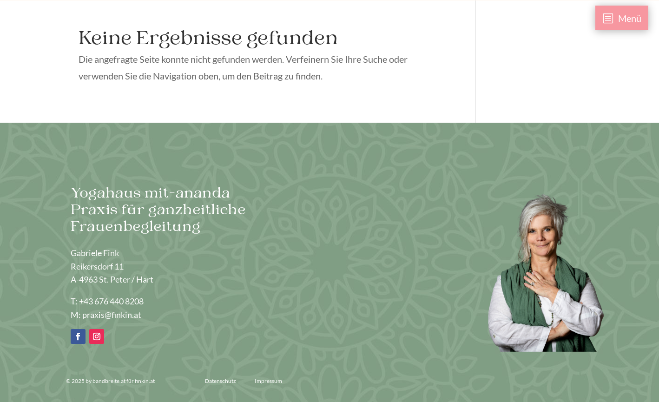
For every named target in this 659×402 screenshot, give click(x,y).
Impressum (268, 380)
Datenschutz (221, 380)
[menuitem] (622, 18)
